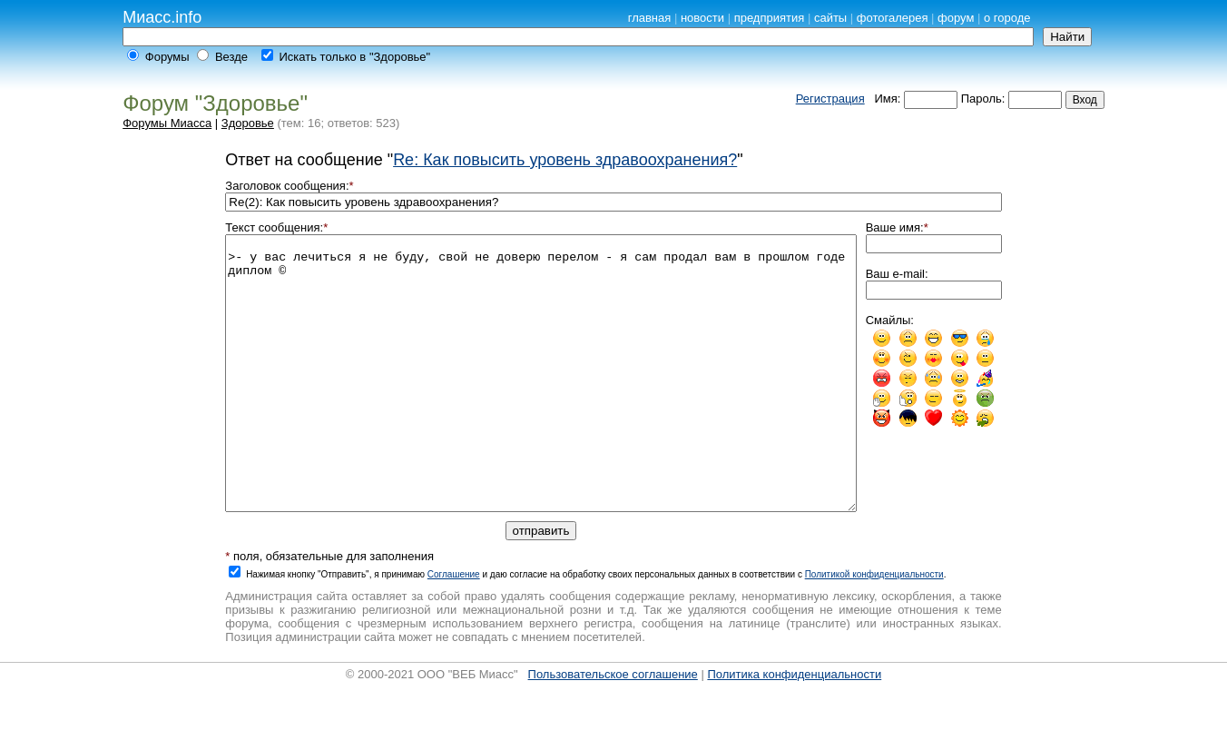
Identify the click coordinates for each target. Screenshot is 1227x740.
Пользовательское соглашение (613, 728)
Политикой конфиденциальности (874, 629)
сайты (830, 18)
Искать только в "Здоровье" (354, 57)
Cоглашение (453, 629)
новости (702, 18)
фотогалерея (892, 18)
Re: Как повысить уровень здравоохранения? (565, 160)
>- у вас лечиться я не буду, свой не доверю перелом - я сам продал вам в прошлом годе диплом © (540, 400)
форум (955, 18)
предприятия (769, 18)
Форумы (167, 57)
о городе (1007, 18)
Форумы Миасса (167, 123)
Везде (231, 57)
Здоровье (247, 123)
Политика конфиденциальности (794, 728)
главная (650, 18)
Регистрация (830, 98)
